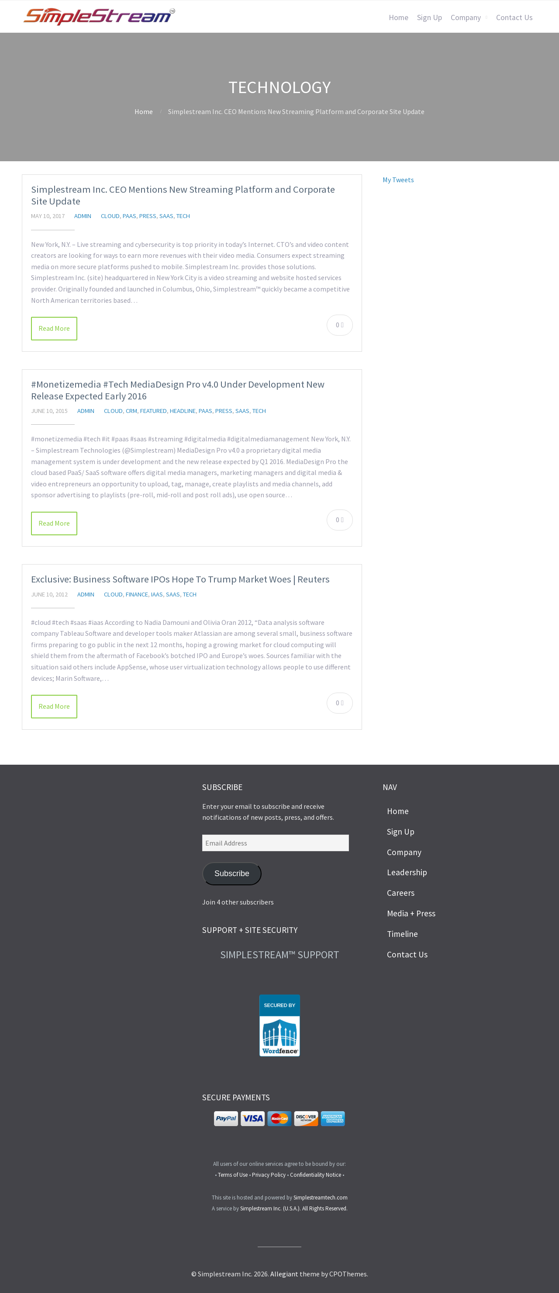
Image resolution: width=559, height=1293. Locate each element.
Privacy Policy (269, 1175)
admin (82, 216)
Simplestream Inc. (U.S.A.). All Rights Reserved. (294, 1208)
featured (153, 411)
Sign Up (429, 17)
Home (398, 17)
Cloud (110, 216)
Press (147, 216)
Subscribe (231, 873)
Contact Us (514, 17)
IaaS (157, 594)
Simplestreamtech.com (320, 1197)
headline (183, 411)
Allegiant (284, 1273)
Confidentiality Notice (315, 1175)
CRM (131, 411)
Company (466, 17)
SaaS (166, 216)
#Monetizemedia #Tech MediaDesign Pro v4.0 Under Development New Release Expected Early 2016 (177, 390)
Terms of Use (233, 1175)
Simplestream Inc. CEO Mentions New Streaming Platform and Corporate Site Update (183, 195)
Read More (54, 328)
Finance (137, 594)
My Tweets (398, 179)
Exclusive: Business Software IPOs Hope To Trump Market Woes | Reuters (180, 579)
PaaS (129, 216)
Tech (183, 216)
